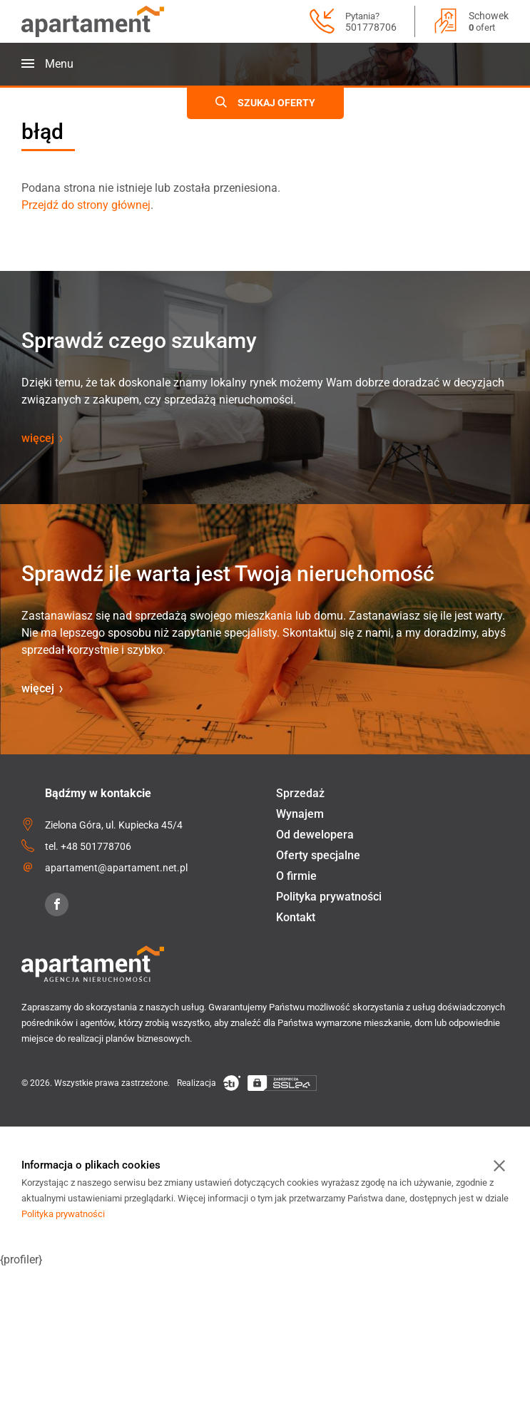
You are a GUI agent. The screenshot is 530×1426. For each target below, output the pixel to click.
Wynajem (300, 814)
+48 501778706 (96, 846)
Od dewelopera (315, 834)
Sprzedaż (300, 793)
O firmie (296, 876)
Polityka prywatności (329, 896)
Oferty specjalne (318, 855)
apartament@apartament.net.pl (116, 867)
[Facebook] (56, 904)
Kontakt (295, 917)
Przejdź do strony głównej (86, 205)
